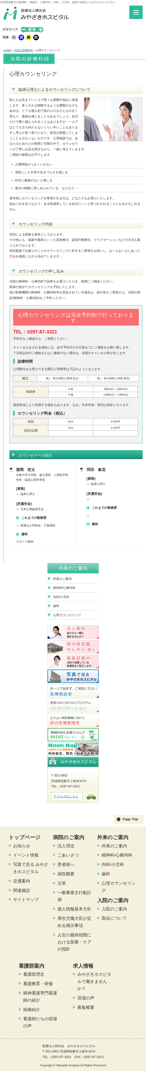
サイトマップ (26, 899)
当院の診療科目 (23, 50)
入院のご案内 (114, 909)
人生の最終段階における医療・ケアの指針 (74, 942)
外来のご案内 (73, 568)
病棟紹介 (31, 1009)
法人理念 (66, 846)
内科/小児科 (61, 597)
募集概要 (85, 1007)
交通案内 (21, 881)
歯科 (56, 606)
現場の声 (85, 998)
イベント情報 (26, 855)
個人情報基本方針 (74, 909)
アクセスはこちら (65, 796)
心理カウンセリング (67, 615)
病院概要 (66, 874)
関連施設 (21, 890)
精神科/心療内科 (64, 588)
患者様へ (66, 864)
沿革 (62, 883)
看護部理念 (33, 974)
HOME (7, 50)
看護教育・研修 (38, 983)
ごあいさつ (68, 855)
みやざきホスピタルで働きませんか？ (94, 981)
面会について (114, 918)
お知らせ (21, 846)
